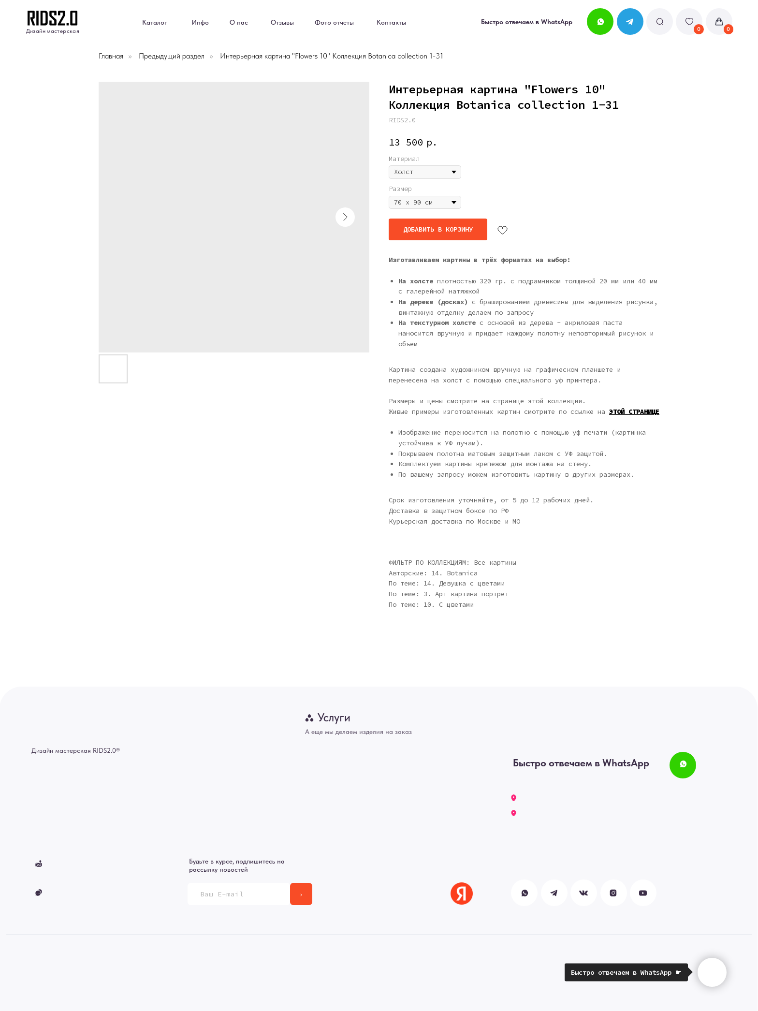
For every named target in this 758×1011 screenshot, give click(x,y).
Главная (111, 55)
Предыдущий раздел (171, 55)
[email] (239, 894)
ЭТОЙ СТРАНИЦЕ (634, 411)
